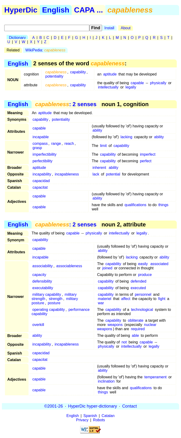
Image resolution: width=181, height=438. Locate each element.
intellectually (108, 87)
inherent (99, 168)
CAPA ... (88, 10)
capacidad (41, 181)
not (124, 342)
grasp (37, 148)
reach (69, 144)
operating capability (48, 310)
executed (138, 288)
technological (142, 310)
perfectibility (42, 161)
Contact (129, 406)
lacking (126, 137)
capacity (39, 275)
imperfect (148, 154)
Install (109, 28)
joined (107, 268)
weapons (115, 325)
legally (130, 87)
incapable (41, 137)
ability (97, 130)
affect (125, 299)
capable (137, 83)
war (101, 303)
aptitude (110, 74)
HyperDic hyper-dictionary (92, 406)
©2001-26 (53, 406)
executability (42, 288)
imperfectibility (44, 154)
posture (54, 303)
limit (103, 146)
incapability (42, 174)
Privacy (82, 420)
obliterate (136, 320)
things (163, 205)
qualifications (136, 205)
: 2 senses (65, 104)
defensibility (42, 281)
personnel (143, 294)
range (56, 144)
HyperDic (20, 10)
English (56, 10)
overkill (38, 325)
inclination (106, 381)
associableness (69, 266)
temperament (155, 377)
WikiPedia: (45, 50)
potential (113, 174)
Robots (99, 420)
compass (40, 144)
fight (161, 299)
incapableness (67, 174)
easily (143, 264)
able (135, 336)
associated (159, 264)
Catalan (108, 416)
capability (78, 72)
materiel (104, 299)
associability (42, 266)
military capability (46, 294)
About (126, 28)
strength (55, 299)
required (138, 329)
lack (95, 174)
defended (138, 281)
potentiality (54, 76)
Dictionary (17, 38)
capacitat (40, 187)
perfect (146, 161)
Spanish (90, 416)
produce (145, 275)
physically (158, 83)
